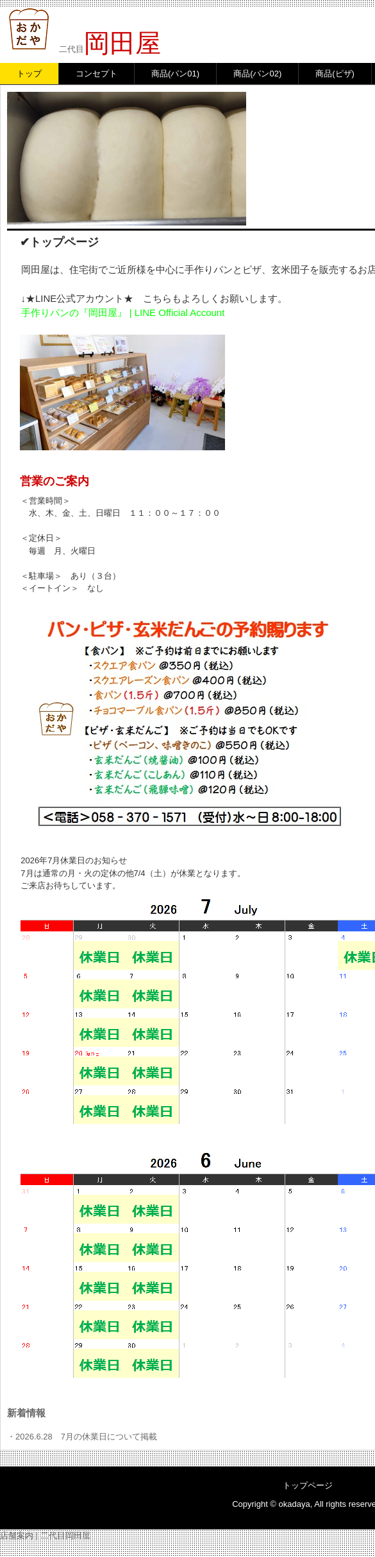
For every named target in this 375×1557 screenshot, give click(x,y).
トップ (29, 73)
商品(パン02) (257, 73)
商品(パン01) (175, 73)
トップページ (308, 1485)
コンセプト (96, 73)
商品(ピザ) (334, 73)
